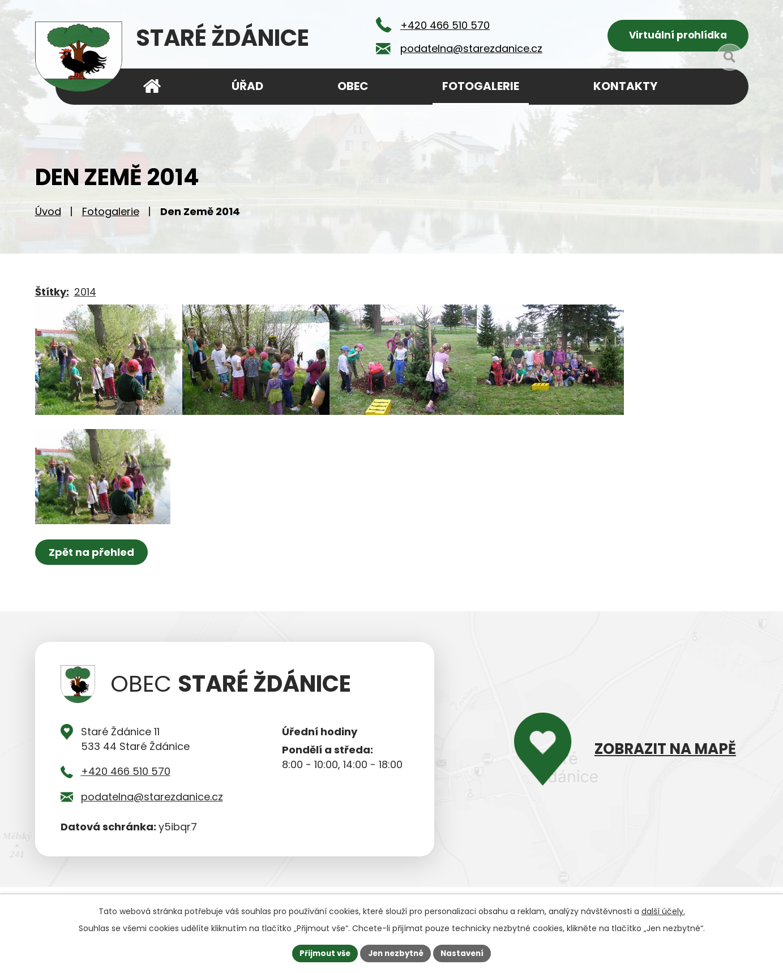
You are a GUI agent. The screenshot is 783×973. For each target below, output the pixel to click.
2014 (85, 296)
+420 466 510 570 (125, 794)
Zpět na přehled (93, 574)
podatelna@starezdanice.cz (152, 819)
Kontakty (625, 86)
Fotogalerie (110, 215)
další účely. (663, 910)
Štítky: (52, 296)
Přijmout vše (321, 952)
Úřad (247, 86)
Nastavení (466, 952)
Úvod (48, 215)
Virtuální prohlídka (678, 37)
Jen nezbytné (396, 952)
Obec (353, 86)
